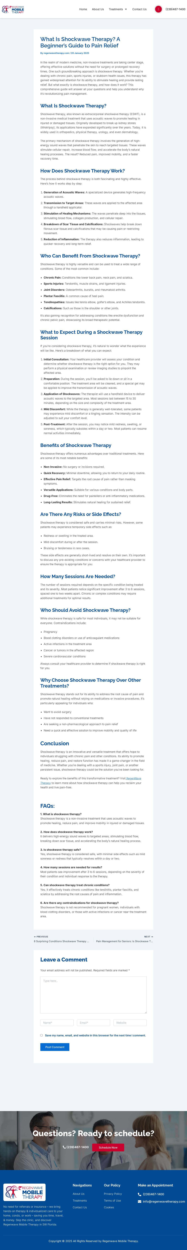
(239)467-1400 (175, 9)
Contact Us (139, 9)
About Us (98, 9)
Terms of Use (112, 1200)
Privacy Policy (113, 1193)
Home (83, 9)
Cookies (109, 1207)
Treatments (118, 9)
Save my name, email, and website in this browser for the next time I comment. (95, 1036)
